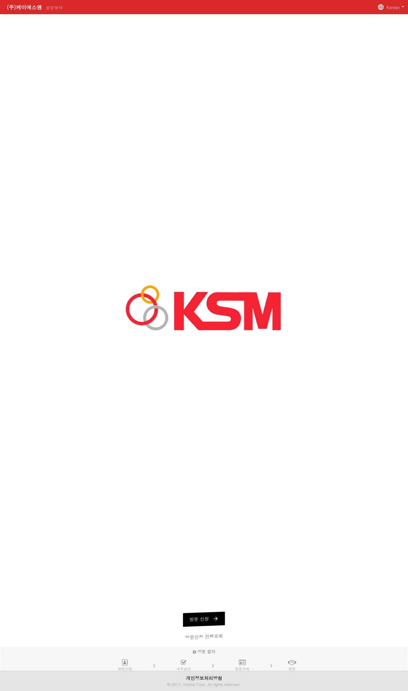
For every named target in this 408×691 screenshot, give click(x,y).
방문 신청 (203, 619)
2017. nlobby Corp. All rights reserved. (206, 684)
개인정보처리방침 (204, 678)
